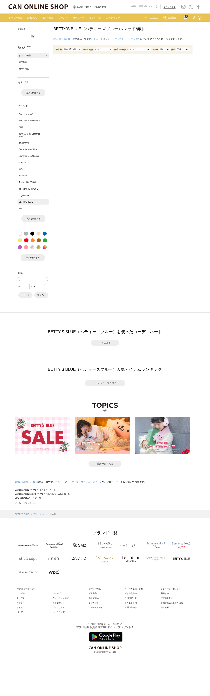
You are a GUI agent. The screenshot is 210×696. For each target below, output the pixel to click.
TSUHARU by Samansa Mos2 (29, 135)
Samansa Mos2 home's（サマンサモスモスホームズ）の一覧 (42, 494)
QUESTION (199, 18)
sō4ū (21, 169)
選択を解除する (33, 93)
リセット (26, 295)
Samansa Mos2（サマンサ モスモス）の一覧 (35, 490)
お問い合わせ (131, 607)
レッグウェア (59, 607)
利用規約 (165, 593)
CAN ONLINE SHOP (64, 39)
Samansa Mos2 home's (29, 121)
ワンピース (22, 593)
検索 (156, 6)
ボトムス (21, 607)
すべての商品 (15, 17)
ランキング (95, 17)
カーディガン (133, 39)
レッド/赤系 (51, 514)
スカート (98, 39)
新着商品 (32, 17)
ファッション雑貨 (61, 598)
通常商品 (23, 62)
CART (185, 17)
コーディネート (114, 17)
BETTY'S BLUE (26, 202)
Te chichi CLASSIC (27, 182)
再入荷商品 (47, 17)
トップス (21, 598)
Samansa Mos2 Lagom (29, 156)
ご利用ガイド (131, 598)
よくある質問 (131, 603)
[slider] (19, 279)
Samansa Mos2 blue (28, 149)
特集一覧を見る (105, 463)
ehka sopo (23, 162)
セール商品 (24, 69)
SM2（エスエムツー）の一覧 (28, 498)
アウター (21, 603)
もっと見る (105, 342)
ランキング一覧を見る (105, 383)
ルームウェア (59, 612)
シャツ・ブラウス (114, 39)
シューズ (57, 593)
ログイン (154, 17)
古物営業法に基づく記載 (172, 603)
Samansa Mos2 (26, 114)
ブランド (63, 17)
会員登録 (172, 17)
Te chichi (23, 176)
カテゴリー (78, 17)
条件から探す (170, 7)
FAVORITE (193, 18)
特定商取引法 (167, 598)
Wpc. (21, 208)
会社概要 (165, 607)
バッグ (20, 612)
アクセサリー (59, 603)
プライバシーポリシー (171, 589)
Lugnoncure (24, 195)
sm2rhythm (24, 143)
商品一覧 (38, 514)
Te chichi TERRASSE (28, 189)
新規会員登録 (131, 593)
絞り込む (41, 295)
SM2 (21, 127)
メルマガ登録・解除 (134, 589)
